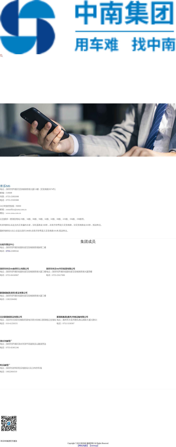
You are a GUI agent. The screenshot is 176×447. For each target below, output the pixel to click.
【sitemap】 (94, 445)
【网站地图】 (83, 445)
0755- (8, 251)
